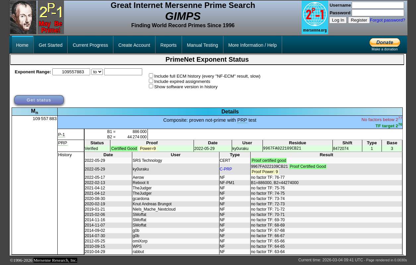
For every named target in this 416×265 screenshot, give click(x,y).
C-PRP (226, 169)
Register (359, 20)
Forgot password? (387, 20)
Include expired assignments (182, 81)
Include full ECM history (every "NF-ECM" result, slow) (207, 76)
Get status (39, 100)
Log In (338, 20)
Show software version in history (185, 86)
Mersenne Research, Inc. (55, 260)
